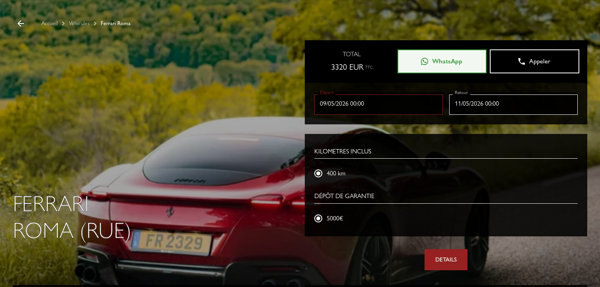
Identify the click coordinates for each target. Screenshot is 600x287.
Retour (461, 92)
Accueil (49, 23)
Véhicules (79, 23)
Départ (327, 92)
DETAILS (446, 259)
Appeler (533, 61)
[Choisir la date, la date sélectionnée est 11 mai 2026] (513, 103)
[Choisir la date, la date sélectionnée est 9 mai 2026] (378, 103)
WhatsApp (441, 61)
